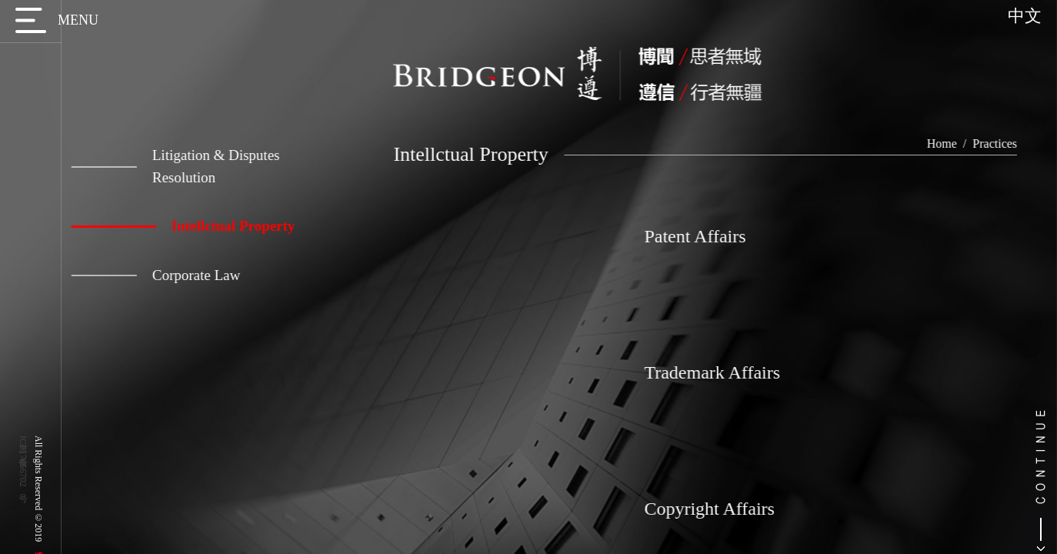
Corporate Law (146, 275)
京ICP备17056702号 (23, 461)
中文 (1025, 16)
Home (960, 143)
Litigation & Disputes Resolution (166, 166)
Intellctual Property (174, 226)
